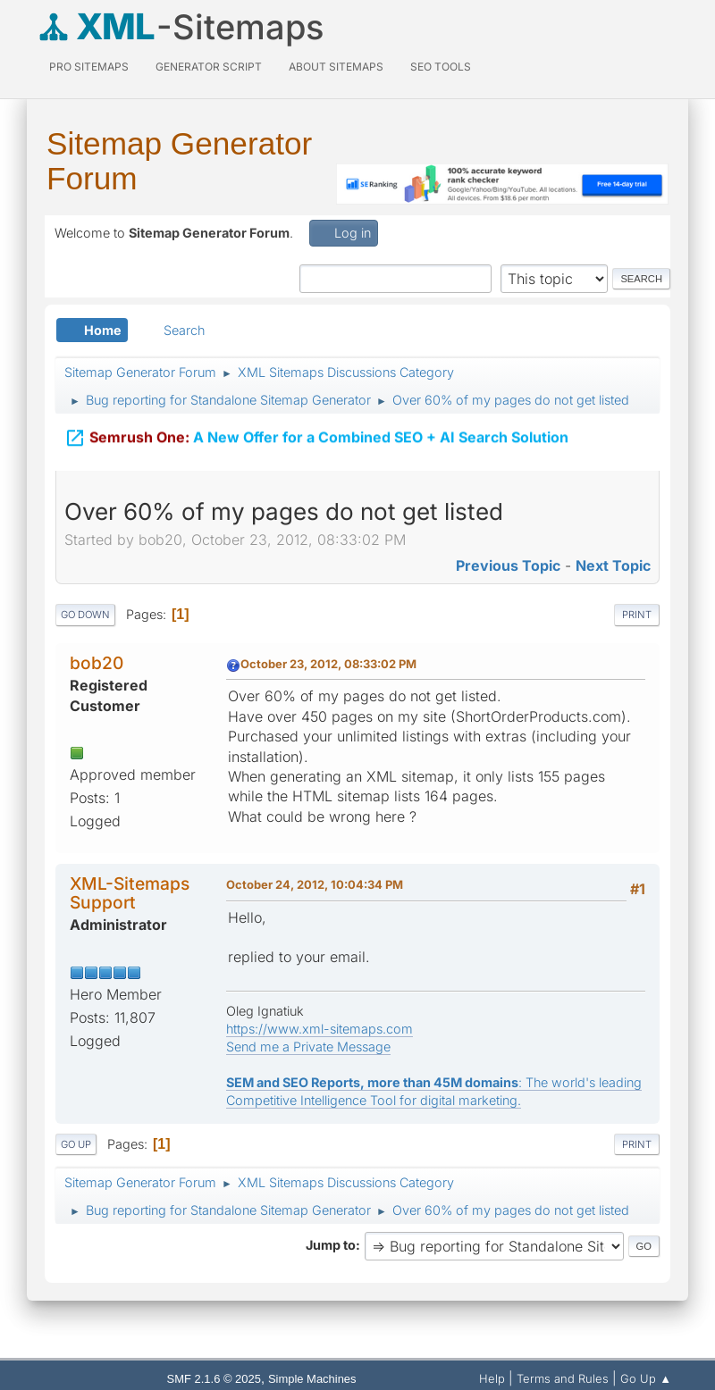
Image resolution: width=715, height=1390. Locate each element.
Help (492, 1378)
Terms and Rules (563, 1378)
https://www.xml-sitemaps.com (319, 1028)
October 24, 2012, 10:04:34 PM (314, 884)
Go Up (76, 1144)
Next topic (613, 565)
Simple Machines (312, 1379)
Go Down (85, 614)
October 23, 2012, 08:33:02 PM (328, 664)
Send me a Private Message (308, 1046)
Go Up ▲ (645, 1378)
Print (637, 614)
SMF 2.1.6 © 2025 (214, 1379)
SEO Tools (440, 66)
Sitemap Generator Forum (179, 161)
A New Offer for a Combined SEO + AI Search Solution (316, 427)
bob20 (96, 663)
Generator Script (209, 66)
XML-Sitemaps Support (129, 893)
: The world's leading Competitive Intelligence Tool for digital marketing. (434, 1091)
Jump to (331, 1244)
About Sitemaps (336, 66)
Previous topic (508, 565)
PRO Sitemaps (89, 66)
